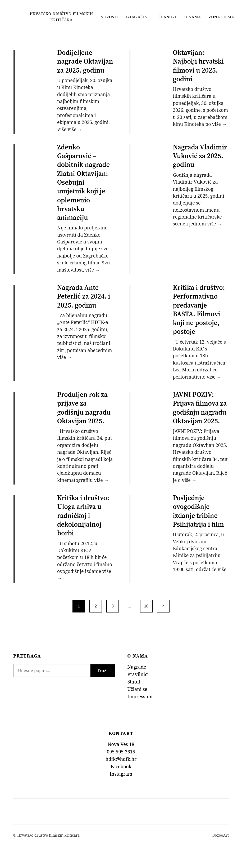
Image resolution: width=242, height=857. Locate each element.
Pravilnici (138, 674)
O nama (192, 16)
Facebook (121, 766)
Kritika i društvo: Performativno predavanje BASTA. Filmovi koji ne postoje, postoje (199, 309)
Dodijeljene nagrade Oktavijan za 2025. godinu (85, 61)
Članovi (168, 16)
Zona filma (221, 16)
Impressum (140, 696)
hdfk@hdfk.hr (121, 759)
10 (146, 606)
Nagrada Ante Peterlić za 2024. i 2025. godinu (83, 296)
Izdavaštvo (138, 16)
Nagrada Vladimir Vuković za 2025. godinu (200, 156)
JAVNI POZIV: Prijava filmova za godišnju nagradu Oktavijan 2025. (200, 408)
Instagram (121, 774)
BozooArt (220, 835)
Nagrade (136, 667)
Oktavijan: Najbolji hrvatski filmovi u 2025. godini (198, 66)
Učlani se (137, 689)
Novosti (109, 16)
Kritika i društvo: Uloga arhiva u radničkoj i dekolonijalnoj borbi (83, 515)
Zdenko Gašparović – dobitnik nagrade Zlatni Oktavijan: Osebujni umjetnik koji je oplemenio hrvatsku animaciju (83, 182)
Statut (133, 681)
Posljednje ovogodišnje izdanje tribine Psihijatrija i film (198, 511)
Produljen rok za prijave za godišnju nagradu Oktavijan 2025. (84, 408)
